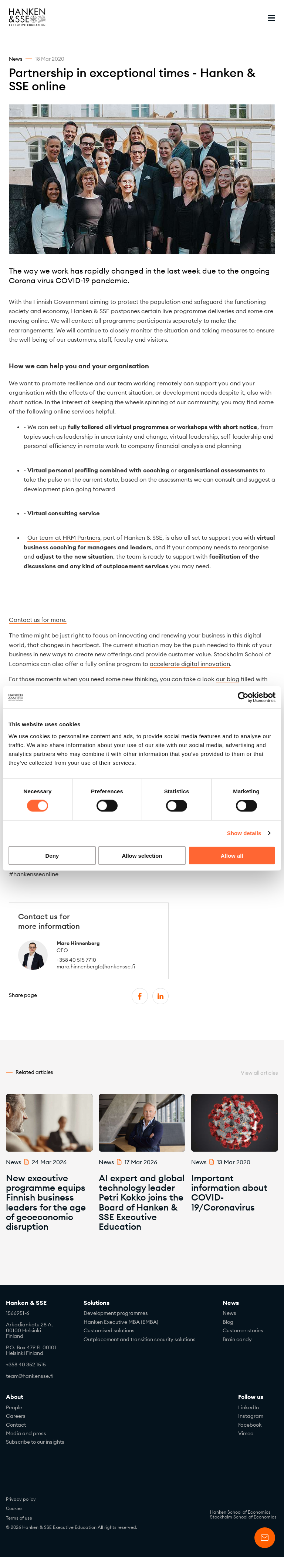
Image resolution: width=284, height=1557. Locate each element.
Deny (52, 855)
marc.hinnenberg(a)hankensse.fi (96, 966)
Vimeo (245, 1433)
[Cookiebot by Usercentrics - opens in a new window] (243, 697)
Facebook (250, 1425)
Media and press (26, 1433)
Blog (228, 1322)
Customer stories (243, 1330)
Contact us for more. (38, 619)
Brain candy (237, 1339)
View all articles (259, 1072)
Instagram (250, 1416)
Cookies (14, 1508)
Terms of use (19, 1518)
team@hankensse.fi (30, 1376)
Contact (16, 1425)
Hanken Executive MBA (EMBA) (121, 1322)
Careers (16, 1416)
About (14, 1397)
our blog (227, 679)
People (14, 1407)
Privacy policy (21, 1499)
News (231, 1303)
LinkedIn (248, 1407)
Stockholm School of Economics (243, 1516)
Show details (244, 833)
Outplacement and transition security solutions (140, 1339)
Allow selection (142, 855)
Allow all (232, 855)
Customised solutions (109, 1330)
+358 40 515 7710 (76, 960)
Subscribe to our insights (35, 1442)
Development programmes (116, 1313)
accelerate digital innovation (190, 663)
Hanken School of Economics (240, 1512)
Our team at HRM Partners (63, 537)
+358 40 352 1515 (26, 1364)
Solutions (96, 1303)
